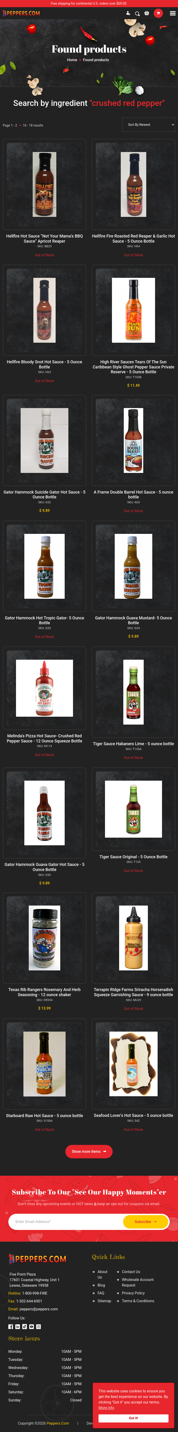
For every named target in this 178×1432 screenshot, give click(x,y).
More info (106, 1408)
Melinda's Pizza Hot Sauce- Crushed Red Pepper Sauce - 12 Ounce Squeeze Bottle (44, 738)
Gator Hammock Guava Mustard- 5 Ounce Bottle (133, 620)
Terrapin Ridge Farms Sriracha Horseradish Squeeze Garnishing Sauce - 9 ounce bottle (133, 992)
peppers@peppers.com (38, 1309)
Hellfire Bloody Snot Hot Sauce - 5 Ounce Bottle (44, 364)
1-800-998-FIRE (34, 1293)
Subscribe (144, 1222)
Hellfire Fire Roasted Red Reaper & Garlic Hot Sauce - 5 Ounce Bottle (133, 239)
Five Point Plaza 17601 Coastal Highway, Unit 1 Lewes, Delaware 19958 (35, 1280)
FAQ (101, 1293)
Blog (101, 1285)
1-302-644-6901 (29, 1301)
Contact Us (131, 1272)
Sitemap (104, 1301)
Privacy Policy (133, 1293)
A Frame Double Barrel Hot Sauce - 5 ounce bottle (133, 495)
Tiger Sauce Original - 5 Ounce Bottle (133, 856)
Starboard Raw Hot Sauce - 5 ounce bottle (44, 1115)
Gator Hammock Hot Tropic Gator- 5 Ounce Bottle (44, 620)
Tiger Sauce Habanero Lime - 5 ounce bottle (134, 743)
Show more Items (89, 1151)
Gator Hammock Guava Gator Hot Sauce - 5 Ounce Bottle (44, 867)
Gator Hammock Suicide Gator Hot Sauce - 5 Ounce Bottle (44, 495)
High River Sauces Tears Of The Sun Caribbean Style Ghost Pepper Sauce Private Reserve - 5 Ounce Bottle (133, 366)
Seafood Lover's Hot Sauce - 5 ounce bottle (133, 1115)
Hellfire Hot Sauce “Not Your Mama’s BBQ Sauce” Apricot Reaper (44, 239)
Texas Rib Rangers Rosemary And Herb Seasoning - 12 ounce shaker (44, 992)
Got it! (133, 1418)
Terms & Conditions (138, 1301)
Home (72, 60)
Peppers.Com (58, 1423)
